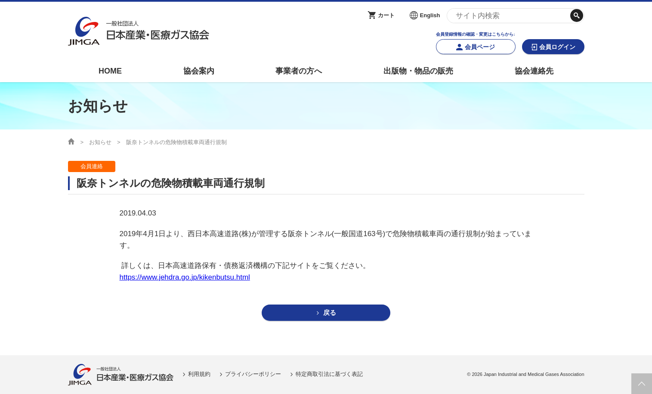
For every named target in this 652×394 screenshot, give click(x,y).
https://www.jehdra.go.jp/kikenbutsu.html (185, 277)
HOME (110, 71)
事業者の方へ (298, 71)
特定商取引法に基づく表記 (329, 374)
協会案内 (198, 71)
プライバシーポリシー (253, 374)
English (430, 15)
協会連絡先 (534, 71)
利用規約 (199, 374)
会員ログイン (557, 46)
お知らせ (100, 142)
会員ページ (480, 46)
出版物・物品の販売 (418, 71)
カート (386, 15)
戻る (329, 313)
